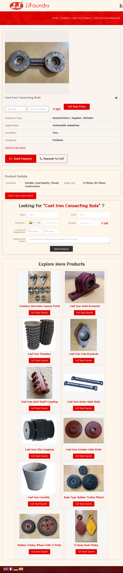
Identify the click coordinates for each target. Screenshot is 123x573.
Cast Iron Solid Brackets (85, 306)
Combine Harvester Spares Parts (39, 306)
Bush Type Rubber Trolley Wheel (84, 497)
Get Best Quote (39, 313)
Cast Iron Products (81, 18)
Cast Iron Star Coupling (39, 449)
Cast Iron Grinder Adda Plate (83, 449)
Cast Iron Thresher (39, 354)
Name (22, 214)
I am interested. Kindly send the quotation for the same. (68, 240)
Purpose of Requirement (19, 231)
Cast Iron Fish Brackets (83, 354)
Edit (56, 109)
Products (65, 18)
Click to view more (15, 147)
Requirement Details (19, 240)
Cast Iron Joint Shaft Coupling (39, 401)
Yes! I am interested (20, 195)
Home (55, 18)
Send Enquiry (20, 158)
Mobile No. (20, 223)
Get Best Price (77, 106)
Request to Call (52, 158)
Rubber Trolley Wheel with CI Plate (39, 545)
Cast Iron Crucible (39, 497)
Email (73, 214)
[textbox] (38, 109)
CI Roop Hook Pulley (86, 545)
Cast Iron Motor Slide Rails (83, 401)
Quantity (72, 223)
